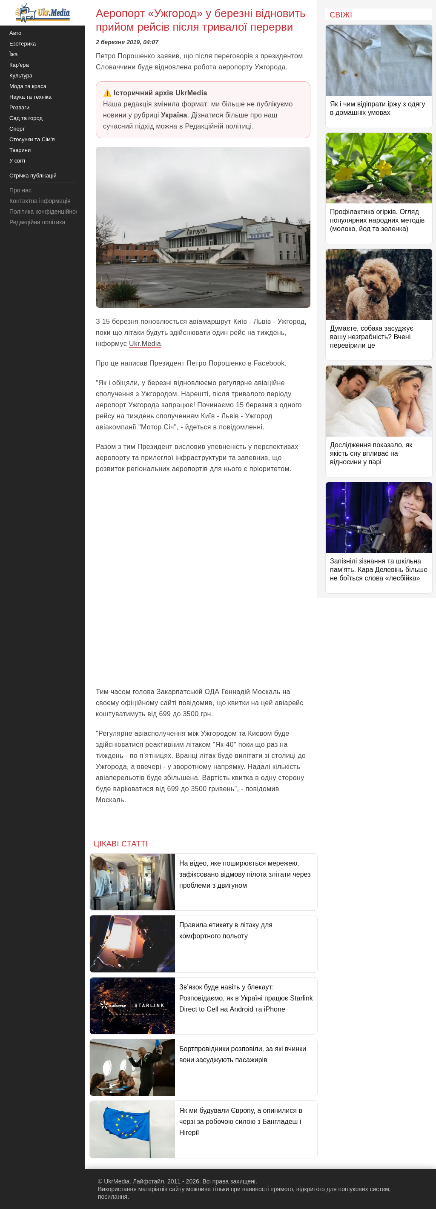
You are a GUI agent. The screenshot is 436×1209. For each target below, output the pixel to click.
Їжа (13, 54)
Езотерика (22, 43)
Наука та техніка (30, 97)
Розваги (19, 107)
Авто (15, 33)
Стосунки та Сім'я (32, 139)
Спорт (17, 129)
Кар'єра (19, 65)
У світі (17, 160)
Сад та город (26, 118)
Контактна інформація (40, 200)
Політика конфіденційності (46, 211)
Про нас (20, 190)
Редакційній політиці (218, 126)
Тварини (20, 150)
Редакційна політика (37, 222)
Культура (20, 75)
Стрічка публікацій (33, 175)
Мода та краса (27, 86)
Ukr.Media (145, 343)
